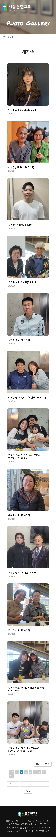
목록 (38, 764)
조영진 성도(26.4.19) (19, 630)
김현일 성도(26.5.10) (19, 339)
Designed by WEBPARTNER (20, 830)
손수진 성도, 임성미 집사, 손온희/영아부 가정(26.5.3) (24, 456)
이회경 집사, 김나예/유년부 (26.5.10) (27, 397)
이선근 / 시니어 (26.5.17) (21, 167)
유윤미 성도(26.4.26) (19, 515)
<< (11, 771)
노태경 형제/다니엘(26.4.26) (23, 572)
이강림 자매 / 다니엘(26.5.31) (23, 109)
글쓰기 (47, 764)
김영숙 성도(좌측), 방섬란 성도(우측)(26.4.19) (26, 689)
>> (11, 775)
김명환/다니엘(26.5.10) (20, 224)
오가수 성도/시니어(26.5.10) (23, 282)
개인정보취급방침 (43, 830)
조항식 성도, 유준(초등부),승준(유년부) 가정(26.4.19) (23, 749)
